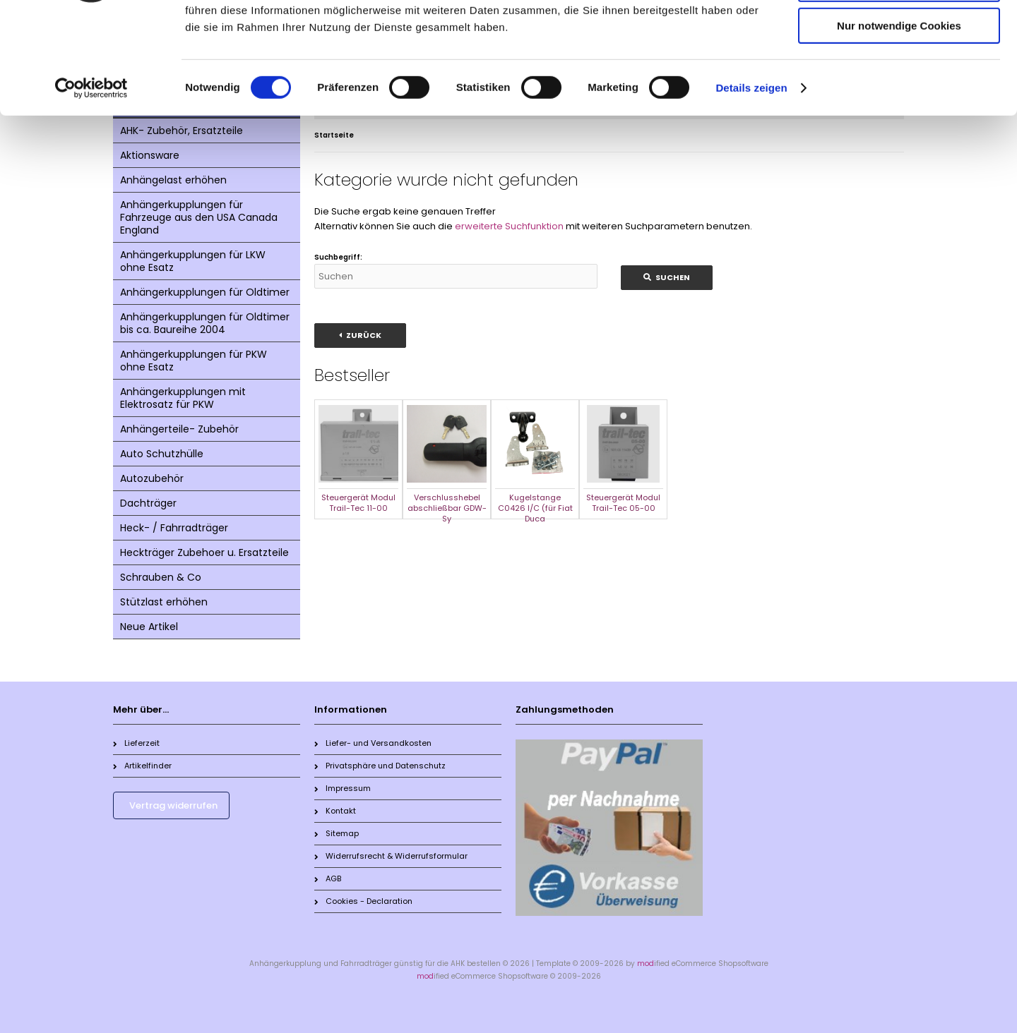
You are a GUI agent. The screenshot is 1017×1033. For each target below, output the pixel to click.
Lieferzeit (136, 743)
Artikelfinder (142, 765)
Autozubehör (152, 478)
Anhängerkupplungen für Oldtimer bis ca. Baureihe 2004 (205, 323)
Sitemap (336, 833)
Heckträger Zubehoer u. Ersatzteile (204, 552)
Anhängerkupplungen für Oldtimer (205, 292)
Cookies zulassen (899, 35)
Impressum (342, 788)
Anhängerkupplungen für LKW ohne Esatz (193, 261)
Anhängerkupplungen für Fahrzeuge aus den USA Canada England (199, 217)
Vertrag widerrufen (173, 805)
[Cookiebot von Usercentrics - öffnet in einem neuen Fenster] (91, 180)
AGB (327, 878)
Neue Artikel (149, 627)
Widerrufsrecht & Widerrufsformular (391, 856)
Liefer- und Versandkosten (373, 743)
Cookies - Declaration (363, 901)
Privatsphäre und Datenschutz (380, 765)
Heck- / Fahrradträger (174, 528)
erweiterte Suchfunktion (509, 226)
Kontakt (335, 810)
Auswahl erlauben (899, 77)
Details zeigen (751, 180)
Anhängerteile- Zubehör (179, 429)
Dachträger (148, 503)
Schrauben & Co (160, 577)
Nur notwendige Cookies (899, 117)
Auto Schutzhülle (161, 454)
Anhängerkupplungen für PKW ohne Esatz (193, 360)
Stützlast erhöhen (164, 602)
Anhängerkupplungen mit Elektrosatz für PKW (183, 398)
